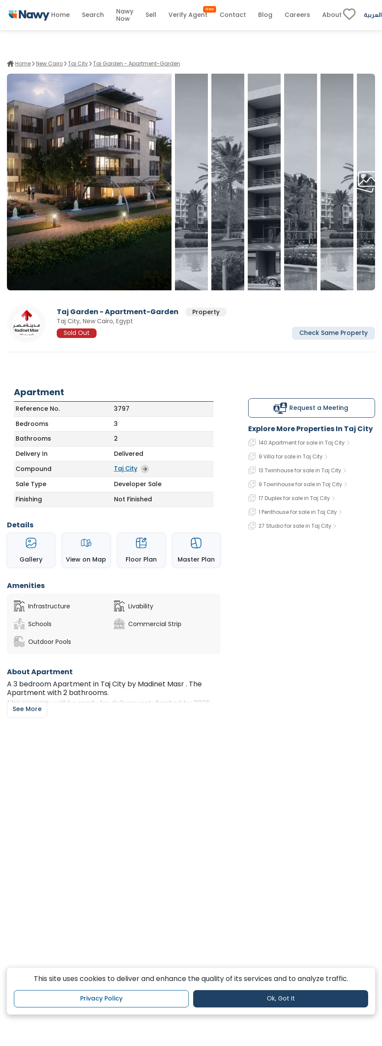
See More (27, 709)
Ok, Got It (281, 998)
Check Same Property (333, 332)
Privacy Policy (101, 998)
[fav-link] (349, 15)
